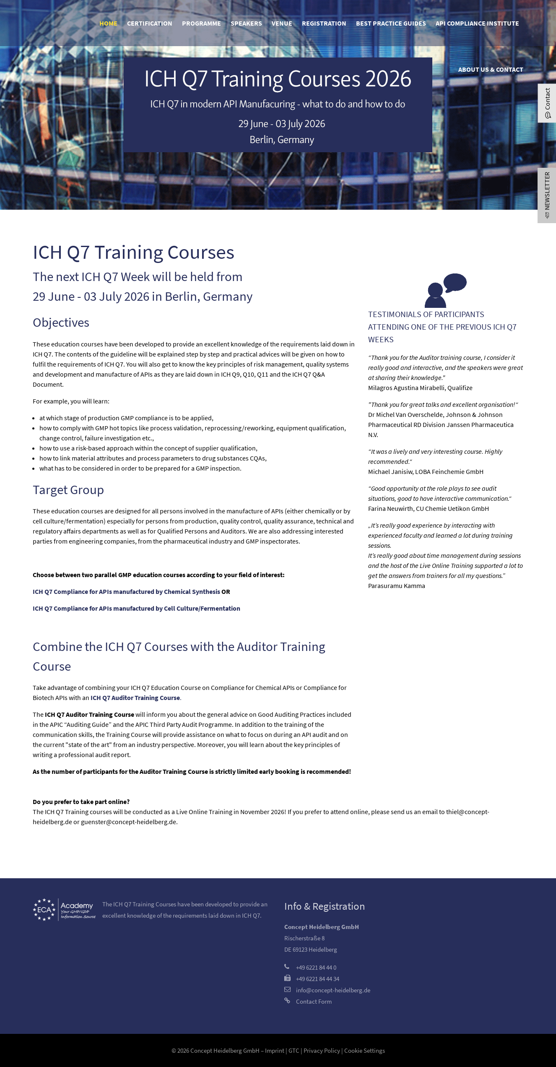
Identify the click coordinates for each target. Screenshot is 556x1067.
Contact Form (314, 1001)
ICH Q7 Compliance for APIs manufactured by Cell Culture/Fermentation (136, 608)
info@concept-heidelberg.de (333, 990)
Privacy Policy (322, 1050)
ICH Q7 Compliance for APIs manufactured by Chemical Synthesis (126, 591)
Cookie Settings (364, 1050)
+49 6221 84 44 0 (316, 967)
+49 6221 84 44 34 (317, 979)
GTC (293, 1050)
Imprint (274, 1050)
